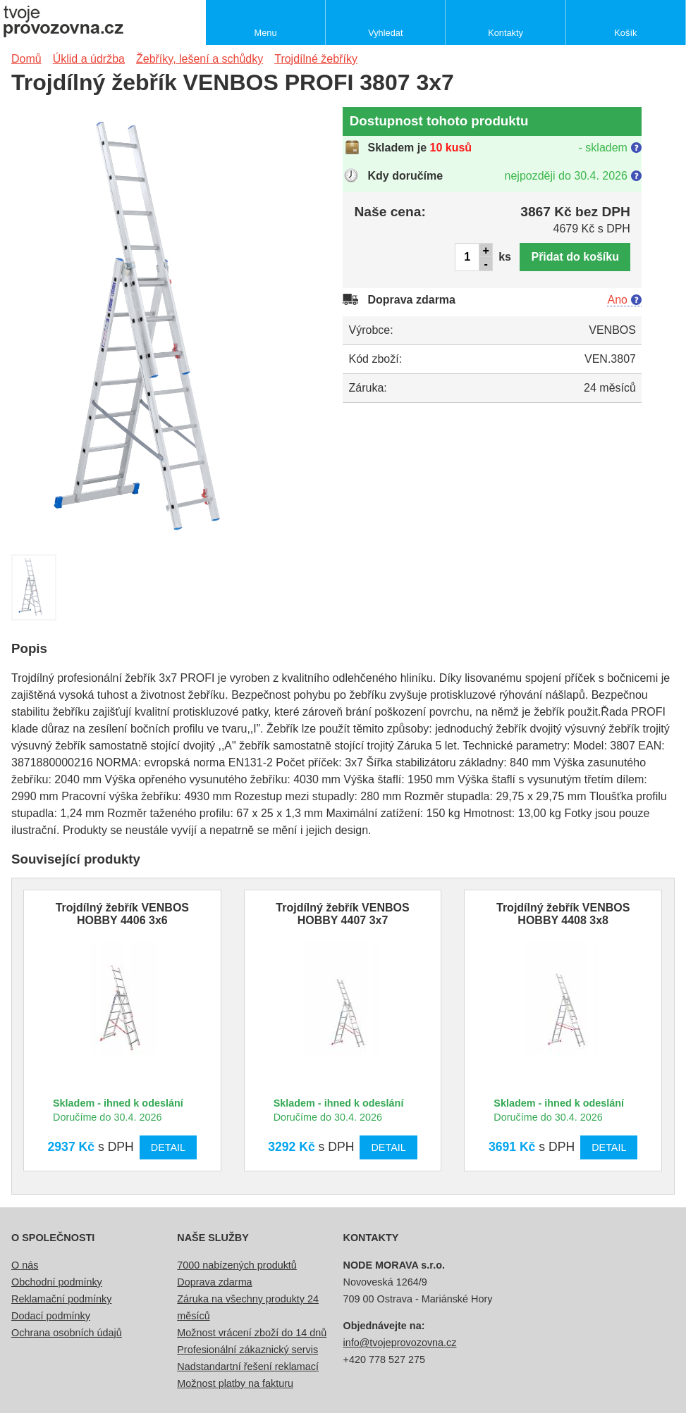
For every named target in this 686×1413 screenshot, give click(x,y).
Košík (625, 32)
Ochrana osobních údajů (66, 1332)
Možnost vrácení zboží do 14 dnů (251, 1332)
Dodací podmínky (50, 1315)
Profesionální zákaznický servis (247, 1349)
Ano (617, 300)
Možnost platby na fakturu (235, 1383)
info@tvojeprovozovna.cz (400, 1342)
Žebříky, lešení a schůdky (199, 59)
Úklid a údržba (89, 59)
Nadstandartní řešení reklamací (248, 1366)
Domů (26, 59)
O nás (24, 1265)
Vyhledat (385, 32)
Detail (168, 1147)
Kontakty (505, 32)
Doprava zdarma (214, 1282)
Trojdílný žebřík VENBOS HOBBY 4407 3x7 (342, 914)
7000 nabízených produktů (237, 1265)
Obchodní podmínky (56, 1282)
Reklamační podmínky (61, 1299)
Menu (266, 32)
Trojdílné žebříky (315, 59)
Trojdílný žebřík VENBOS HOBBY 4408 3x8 (563, 914)
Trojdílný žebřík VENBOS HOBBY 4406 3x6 (122, 914)
